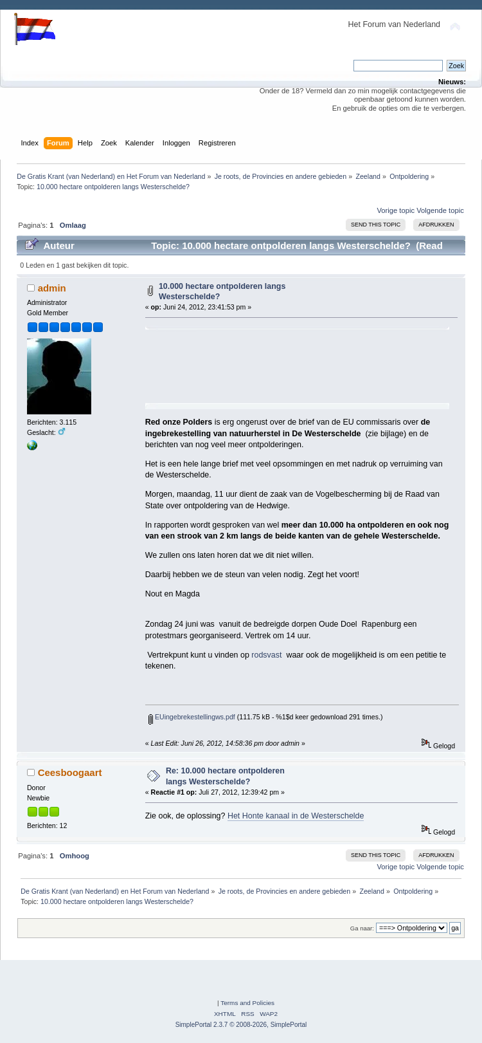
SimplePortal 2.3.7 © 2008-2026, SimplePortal (241, 1024)
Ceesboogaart (70, 772)
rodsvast (266, 655)
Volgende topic (440, 210)
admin (52, 287)
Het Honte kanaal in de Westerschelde (296, 815)
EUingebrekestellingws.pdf (191, 717)
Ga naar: (362, 928)
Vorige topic (396, 210)
